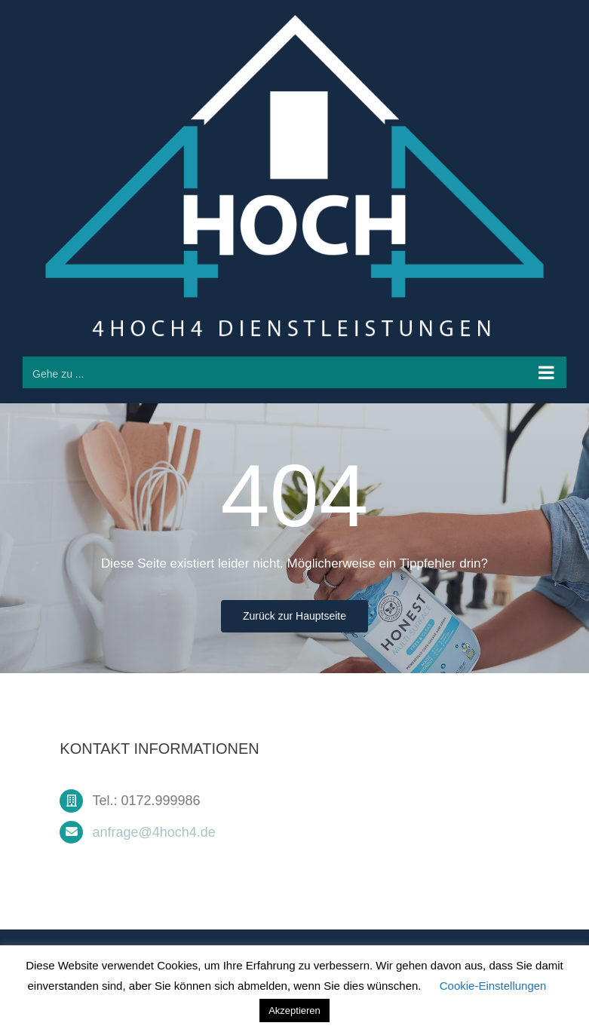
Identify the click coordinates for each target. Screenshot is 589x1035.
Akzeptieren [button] (294, 1010)
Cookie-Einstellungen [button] (493, 985)
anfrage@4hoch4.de (153, 834)
